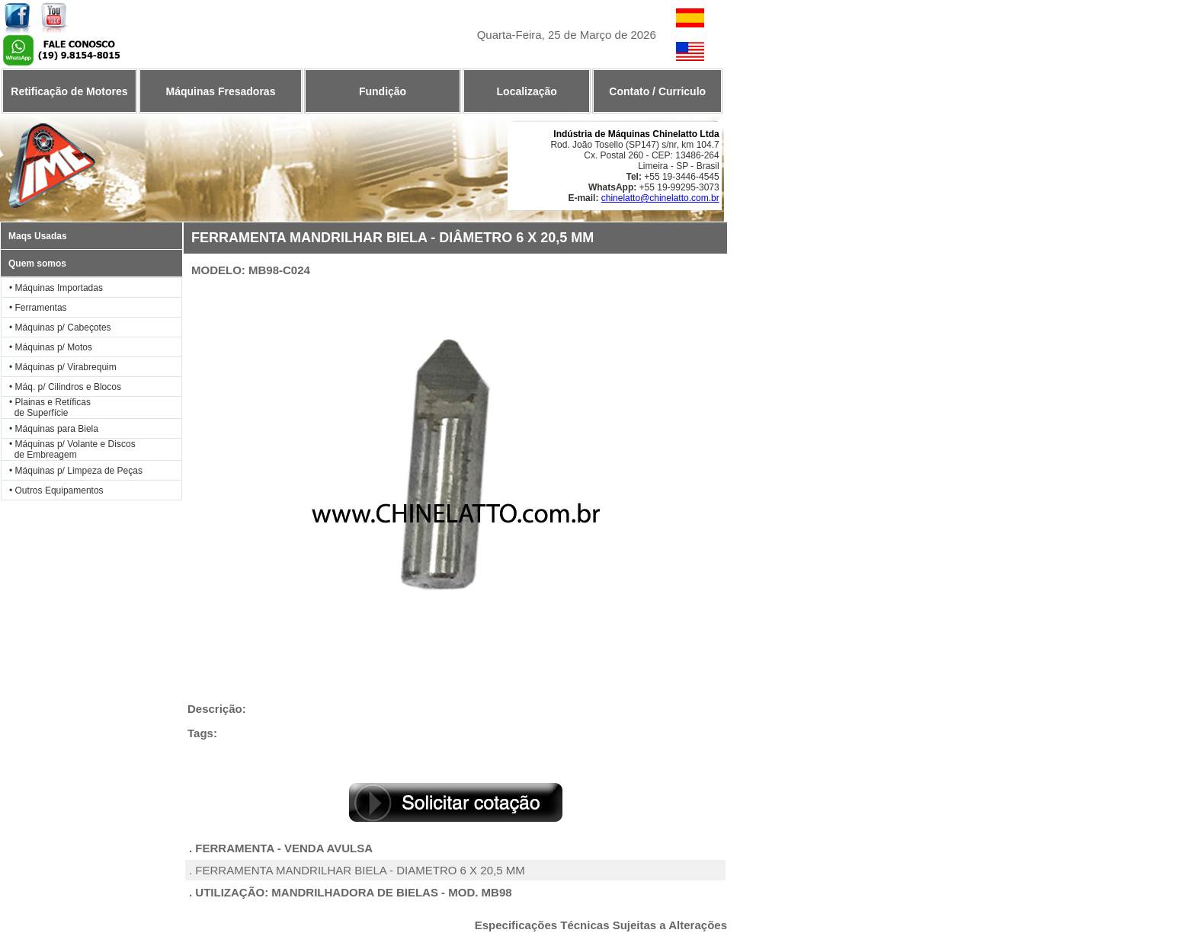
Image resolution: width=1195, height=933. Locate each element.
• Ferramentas (38, 307)
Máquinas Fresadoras (220, 91)
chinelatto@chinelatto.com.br (660, 198)
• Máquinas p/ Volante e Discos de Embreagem (69, 449)
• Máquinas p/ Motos (50, 347)
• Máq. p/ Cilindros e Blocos (65, 387)
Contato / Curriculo (657, 91)
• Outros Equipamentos (56, 490)
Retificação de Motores (69, 91)
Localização (527, 91)
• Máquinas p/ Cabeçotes (60, 327)
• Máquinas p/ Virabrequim (63, 367)
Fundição (382, 91)
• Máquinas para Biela (53, 428)
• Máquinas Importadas (56, 288)
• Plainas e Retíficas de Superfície (46, 407)
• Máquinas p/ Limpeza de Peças (76, 470)
